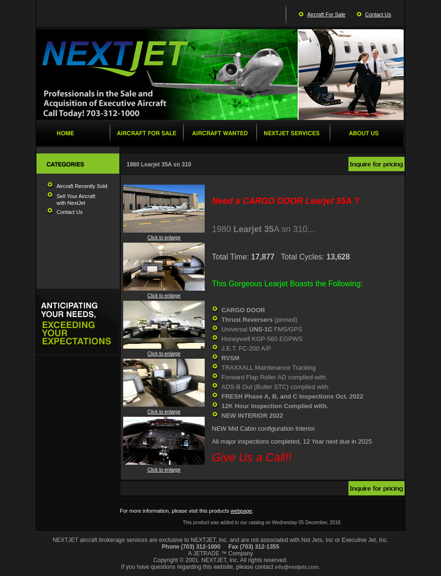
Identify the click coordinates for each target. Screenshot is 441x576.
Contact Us (378, 14)
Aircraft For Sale (326, 14)
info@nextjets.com (296, 567)
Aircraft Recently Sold (82, 186)
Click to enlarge (164, 235)
